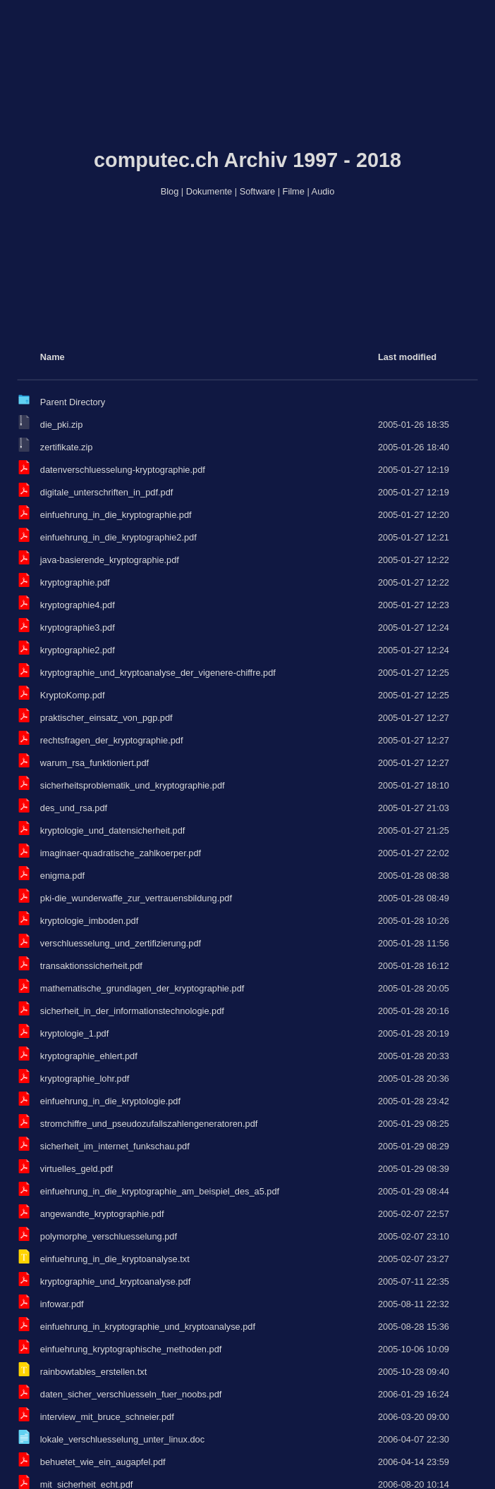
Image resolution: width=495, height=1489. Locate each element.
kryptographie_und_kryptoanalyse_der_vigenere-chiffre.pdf (158, 672)
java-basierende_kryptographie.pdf (109, 560)
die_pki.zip (61, 424)
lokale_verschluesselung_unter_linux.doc (122, 1439)
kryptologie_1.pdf (74, 1033)
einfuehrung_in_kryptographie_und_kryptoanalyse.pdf (147, 1326)
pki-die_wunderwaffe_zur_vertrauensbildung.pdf (136, 898)
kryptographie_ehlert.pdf (89, 1056)
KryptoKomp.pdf (72, 695)
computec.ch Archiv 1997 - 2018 (247, 160)
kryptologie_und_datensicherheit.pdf (112, 830)
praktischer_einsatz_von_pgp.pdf (106, 717)
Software (258, 191)
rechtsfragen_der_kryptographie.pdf (111, 740)
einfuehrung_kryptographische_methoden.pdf (131, 1349)
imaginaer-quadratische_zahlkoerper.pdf (120, 853)
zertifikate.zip (66, 447)
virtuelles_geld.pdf (76, 1168)
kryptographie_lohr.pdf (85, 1078)
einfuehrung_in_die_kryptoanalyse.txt (115, 1259)
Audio (323, 191)
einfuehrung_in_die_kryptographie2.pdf (118, 537)
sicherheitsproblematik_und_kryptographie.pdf (132, 785)
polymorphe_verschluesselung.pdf (108, 1236)
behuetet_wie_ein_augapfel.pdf (103, 1462)
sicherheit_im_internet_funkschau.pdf (115, 1146)
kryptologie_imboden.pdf (89, 920)
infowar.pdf (62, 1304)
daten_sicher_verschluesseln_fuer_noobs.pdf (131, 1394)
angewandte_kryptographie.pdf (102, 1214)
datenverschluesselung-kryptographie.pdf (122, 469)
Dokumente (209, 191)
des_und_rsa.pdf (73, 808)
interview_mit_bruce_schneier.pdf (107, 1416)
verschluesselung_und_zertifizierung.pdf (120, 943)
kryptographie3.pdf (77, 627)
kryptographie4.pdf (77, 605)
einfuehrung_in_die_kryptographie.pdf (116, 514)
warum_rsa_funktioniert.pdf (94, 763)
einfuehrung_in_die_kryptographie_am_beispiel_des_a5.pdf (159, 1191)
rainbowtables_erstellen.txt (93, 1371)
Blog (170, 191)
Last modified (407, 357)
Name (52, 357)
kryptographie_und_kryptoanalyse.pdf (115, 1281)
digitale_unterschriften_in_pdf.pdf (106, 492)
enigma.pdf (62, 875)
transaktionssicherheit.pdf (91, 965)
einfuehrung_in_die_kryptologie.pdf (110, 1101)
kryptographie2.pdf (77, 650)
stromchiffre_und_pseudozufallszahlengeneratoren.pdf (149, 1123)
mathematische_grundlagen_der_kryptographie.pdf (142, 988)
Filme (294, 191)
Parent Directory (72, 402)
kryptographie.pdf (75, 582)
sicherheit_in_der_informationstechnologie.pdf (132, 1011)
